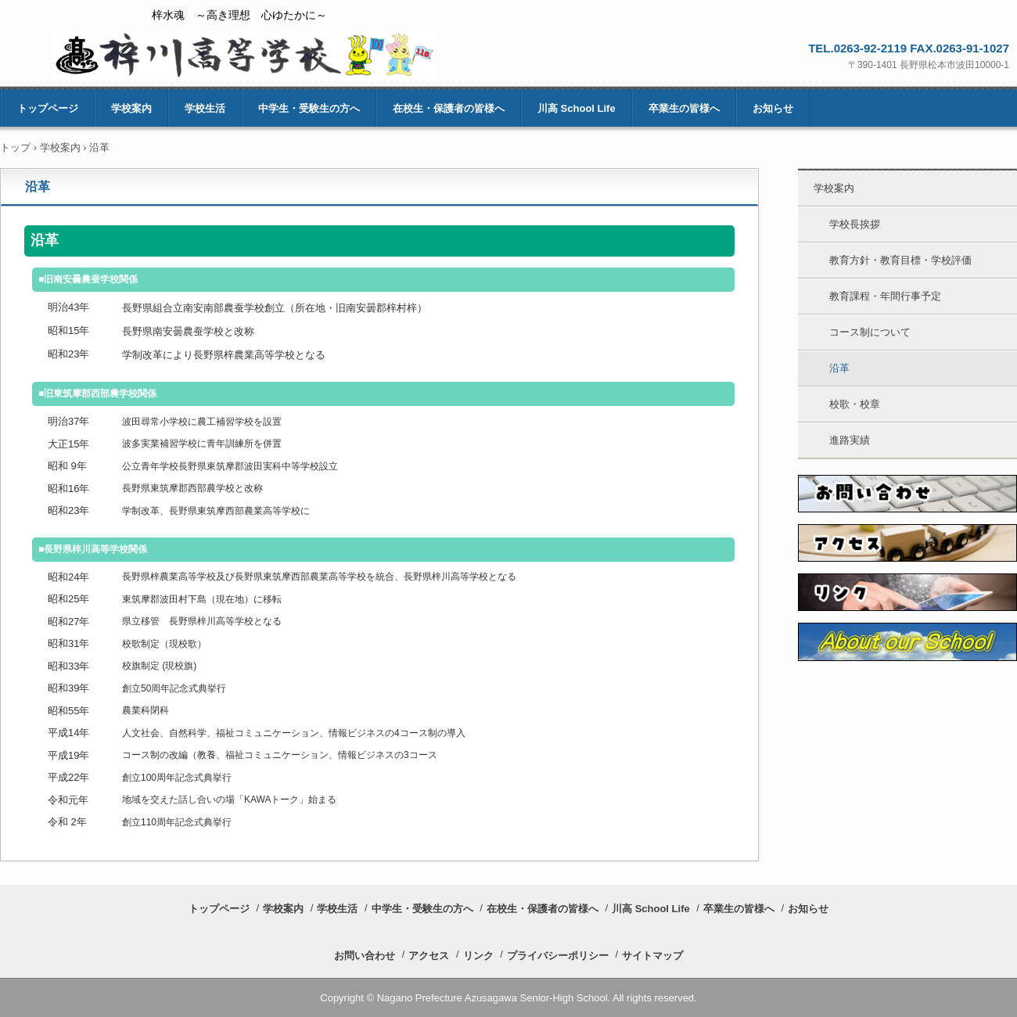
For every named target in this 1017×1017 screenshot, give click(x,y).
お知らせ (773, 108)
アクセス (428, 956)
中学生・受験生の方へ (309, 108)
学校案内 (131, 108)
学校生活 (205, 108)
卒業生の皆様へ (684, 108)
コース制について (870, 332)
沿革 (839, 368)
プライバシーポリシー (558, 956)
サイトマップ (652, 956)
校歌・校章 (854, 404)
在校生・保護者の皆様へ (449, 108)
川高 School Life (576, 108)
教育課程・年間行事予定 (885, 296)
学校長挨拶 (854, 224)
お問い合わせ (364, 956)
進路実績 (849, 440)
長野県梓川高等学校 (244, 54)
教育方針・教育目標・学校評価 (900, 260)
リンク (478, 956)
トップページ (47, 108)
